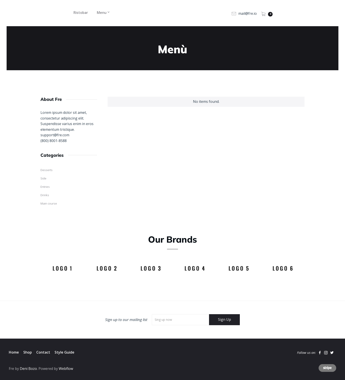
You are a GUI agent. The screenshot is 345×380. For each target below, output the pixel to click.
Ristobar (80, 12)
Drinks (44, 195)
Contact (43, 352)
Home (14, 352)
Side (43, 178)
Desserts (46, 170)
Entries (45, 187)
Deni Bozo (28, 368)
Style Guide (64, 352)
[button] (101, 13)
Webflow (66, 368)
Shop (27, 352)
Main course (48, 203)
